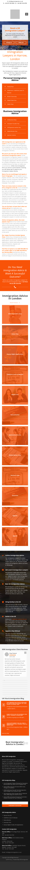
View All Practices (15, 302)
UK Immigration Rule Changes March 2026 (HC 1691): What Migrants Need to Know (15, 802)
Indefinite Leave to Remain (15, 377)
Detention (15, 502)
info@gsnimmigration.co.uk (16, 1)
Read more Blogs (6, 741)
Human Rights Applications (15, 356)
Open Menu (26, 14)
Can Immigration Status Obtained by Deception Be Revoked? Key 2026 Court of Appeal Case (17, 711)
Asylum (15, 544)
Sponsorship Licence (15, 439)
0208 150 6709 (21, 250)
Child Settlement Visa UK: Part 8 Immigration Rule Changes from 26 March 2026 (17, 732)
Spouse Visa (15, 397)
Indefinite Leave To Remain (10, 826)
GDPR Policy (9, 868)
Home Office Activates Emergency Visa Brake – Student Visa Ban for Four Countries (15, 806)
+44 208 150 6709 (22, 3)
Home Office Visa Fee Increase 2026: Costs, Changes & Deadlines (17, 723)
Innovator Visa (7, 831)
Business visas (15, 481)
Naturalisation (15, 418)
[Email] (15, 811)
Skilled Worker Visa (15, 460)
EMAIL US (21, 42)
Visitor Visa (15, 335)
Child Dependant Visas (15, 314)
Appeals (15, 523)
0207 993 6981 (22, 249)
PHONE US (9, 42)
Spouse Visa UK (7, 824)
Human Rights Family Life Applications (13, 833)
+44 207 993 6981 (9, 3)
